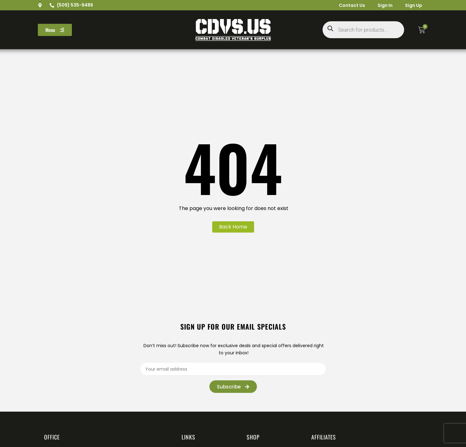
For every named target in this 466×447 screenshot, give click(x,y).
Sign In (385, 5)
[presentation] (347, 384)
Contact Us (352, 5)
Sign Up (413, 5)
